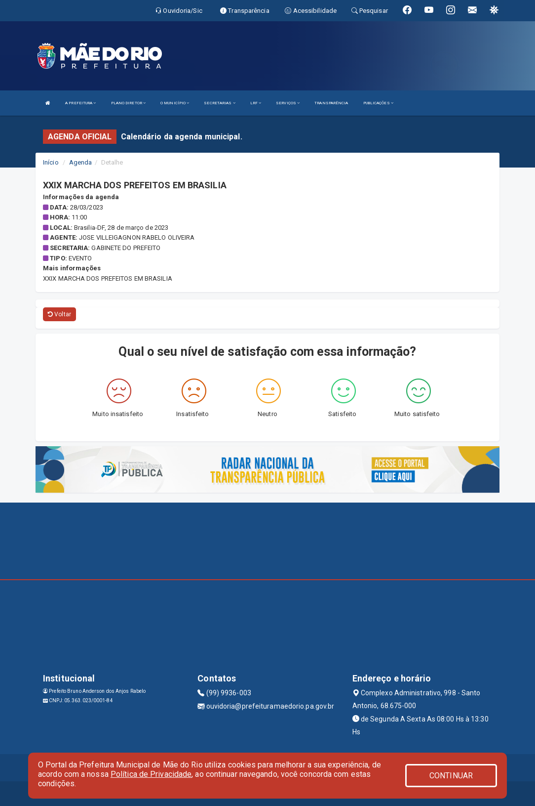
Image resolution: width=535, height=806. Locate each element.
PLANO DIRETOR (128, 103)
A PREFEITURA (80, 103)
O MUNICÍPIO (174, 103)
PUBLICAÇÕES (378, 103)
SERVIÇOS (288, 103)
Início (51, 162)
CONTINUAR (451, 775)
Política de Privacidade (151, 774)
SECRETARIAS (219, 103)
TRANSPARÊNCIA (331, 103)
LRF (256, 103)
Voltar (59, 314)
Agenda (80, 162)
